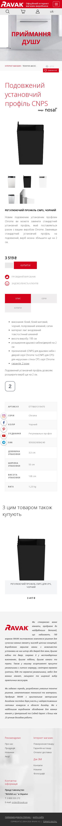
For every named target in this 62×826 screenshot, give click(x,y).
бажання (52, 70)
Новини (38, 769)
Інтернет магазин (13, 66)
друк (52, 66)
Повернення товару (44, 743)
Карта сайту (38, 817)
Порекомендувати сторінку (18, 817)
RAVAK (12, 4)
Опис (18, 298)
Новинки (9, 752)
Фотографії (39, 773)
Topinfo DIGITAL (50, 821)
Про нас (9, 743)
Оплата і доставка (43, 752)
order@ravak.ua (19, 802)
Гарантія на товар (42, 748)
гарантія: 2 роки (20, 363)
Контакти (38, 765)
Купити (18, 308)
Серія (43, 298)
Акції (7, 756)
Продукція (10, 748)
